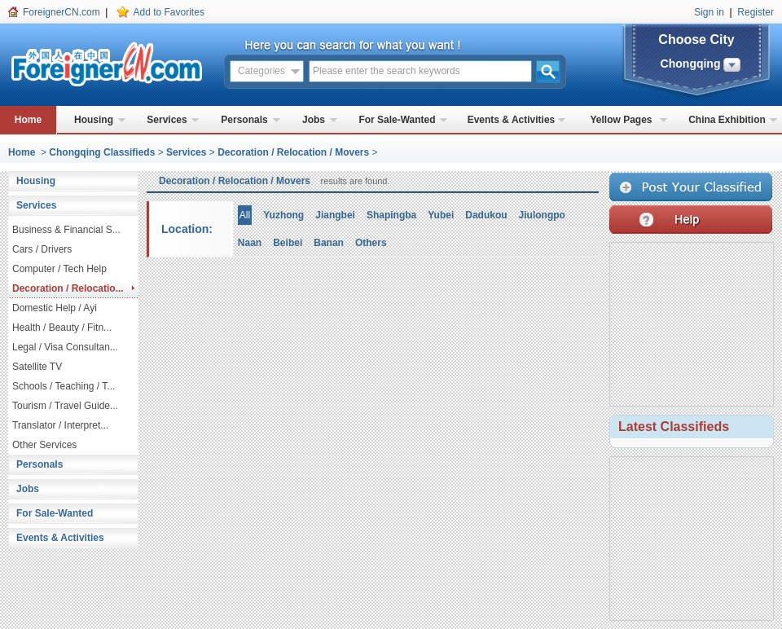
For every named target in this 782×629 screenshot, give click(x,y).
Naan (249, 243)
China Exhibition (727, 119)
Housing (93, 119)
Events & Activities (512, 119)
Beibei (287, 243)
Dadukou (486, 215)
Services (167, 119)
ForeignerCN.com (61, 12)
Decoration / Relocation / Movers (293, 152)
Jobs (313, 119)
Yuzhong (283, 215)
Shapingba (391, 215)
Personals (244, 119)
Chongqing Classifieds (102, 152)
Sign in (709, 12)
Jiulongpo (542, 215)
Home (28, 119)
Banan (329, 243)
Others (371, 243)
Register (755, 12)
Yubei (441, 215)
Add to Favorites (169, 12)
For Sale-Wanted (396, 119)
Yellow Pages (621, 119)
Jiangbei (335, 215)
